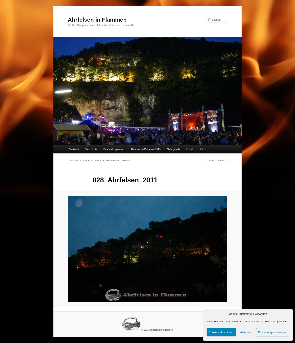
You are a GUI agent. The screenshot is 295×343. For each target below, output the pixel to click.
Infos (202, 149)
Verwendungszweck (114, 149)
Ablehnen (246, 332)
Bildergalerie (173, 149)
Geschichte (91, 149)
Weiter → (222, 160)
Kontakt (190, 149)
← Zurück (209, 160)
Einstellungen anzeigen (272, 332)
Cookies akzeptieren (221, 332)
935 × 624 (105, 160)
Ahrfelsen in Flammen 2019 (146, 149)
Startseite (74, 149)
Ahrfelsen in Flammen (97, 20)
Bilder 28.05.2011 (122, 160)
